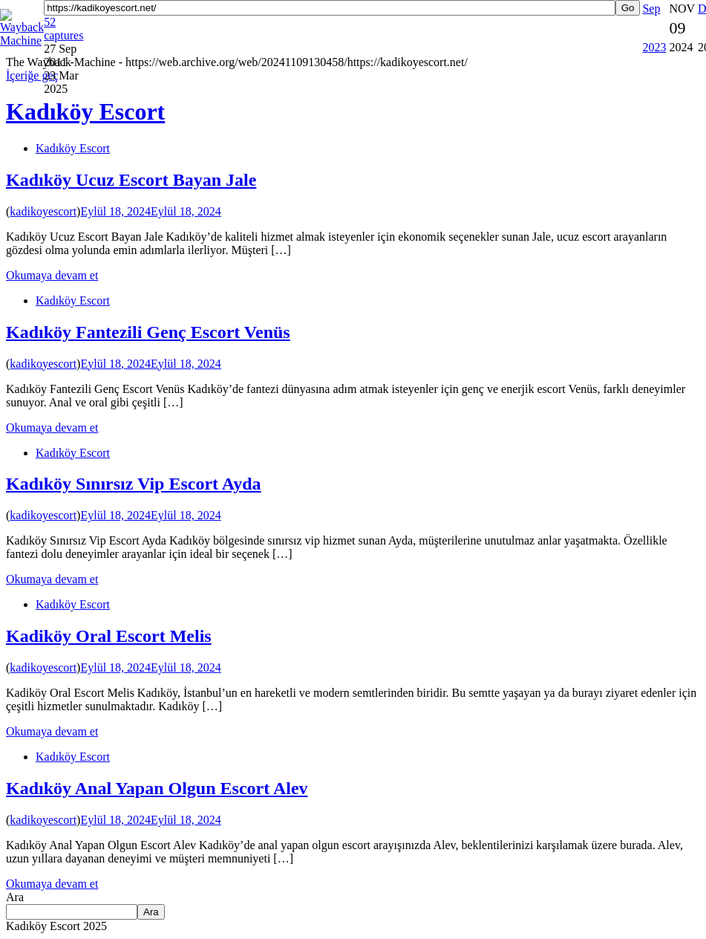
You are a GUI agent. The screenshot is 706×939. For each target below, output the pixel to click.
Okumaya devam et (52, 275)
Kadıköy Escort (73, 148)
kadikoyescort (43, 211)
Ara (15, 897)
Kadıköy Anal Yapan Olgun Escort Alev (157, 788)
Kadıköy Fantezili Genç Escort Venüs (148, 332)
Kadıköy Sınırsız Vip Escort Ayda (133, 483)
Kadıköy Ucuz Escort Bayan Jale (131, 179)
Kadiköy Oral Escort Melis (109, 636)
